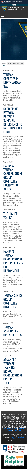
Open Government (13, 418)
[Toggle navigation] (2, 16)
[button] (6, 2)
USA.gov (4, 422)
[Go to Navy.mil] (14, 5)
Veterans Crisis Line (15, 422)
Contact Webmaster (19, 427)
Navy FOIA (20, 414)
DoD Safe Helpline (18, 423)
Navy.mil (4, 414)
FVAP (10, 423)
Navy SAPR (6, 425)
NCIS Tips (14, 425)
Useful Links (17, 430)
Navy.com (12, 414)
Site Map (21, 425)
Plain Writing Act (17, 419)
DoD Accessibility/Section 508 (15, 415)
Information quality (10, 429)
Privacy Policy (7, 427)
